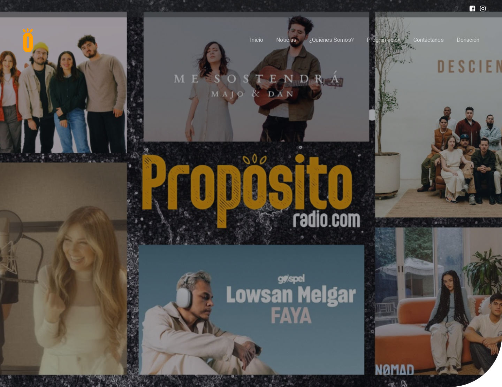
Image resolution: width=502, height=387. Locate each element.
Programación (384, 40)
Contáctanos (428, 40)
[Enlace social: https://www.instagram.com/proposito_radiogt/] (481, 8)
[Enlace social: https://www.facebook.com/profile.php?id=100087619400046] (470, 8)
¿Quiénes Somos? (331, 40)
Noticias (286, 40)
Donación (468, 40)
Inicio (256, 40)
